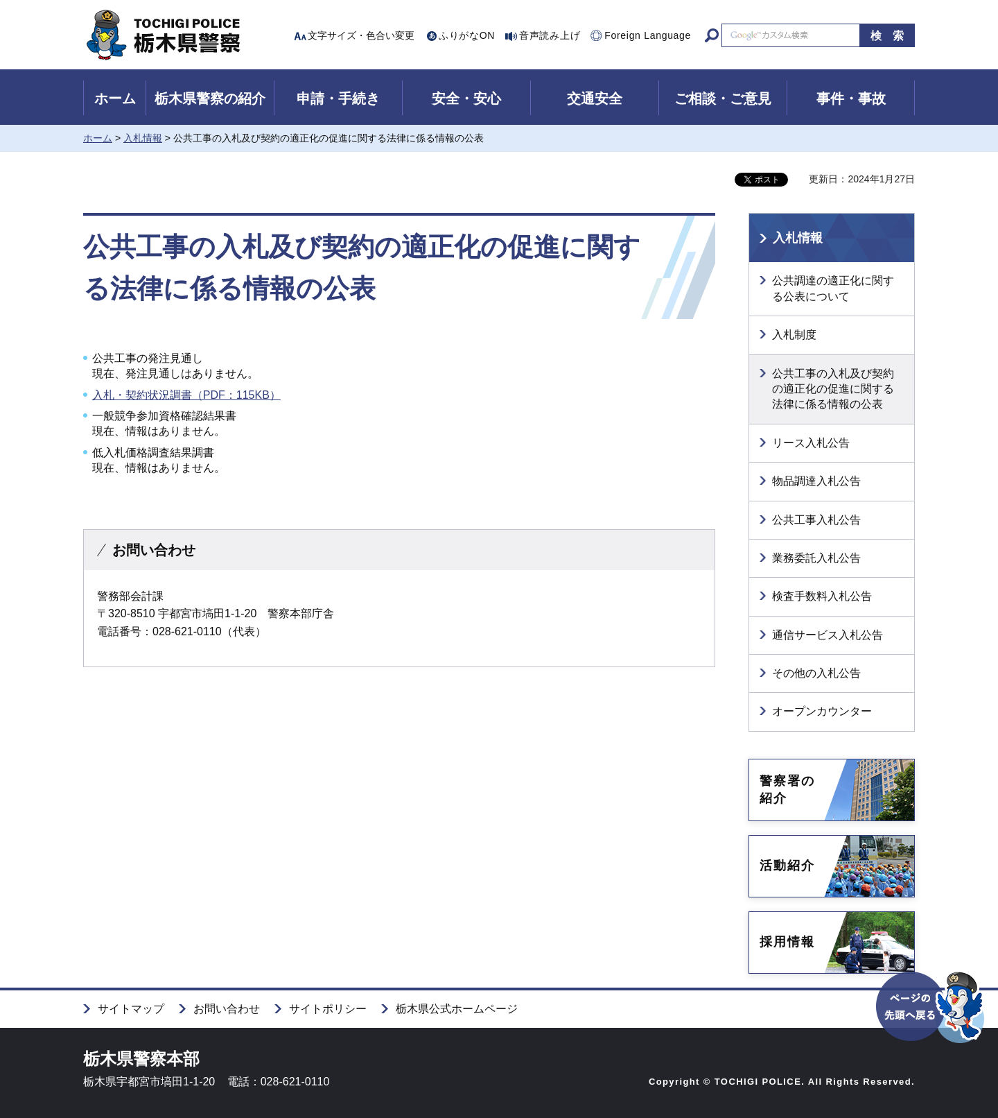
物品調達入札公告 (816, 481)
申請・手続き (338, 98)
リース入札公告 (811, 443)
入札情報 (142, 138)
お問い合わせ (226, 1009)
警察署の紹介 (787, 789)
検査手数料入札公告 (822, 596)
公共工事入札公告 (816, 520)
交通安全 (594, 98)
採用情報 (787, 942)
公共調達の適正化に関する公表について (833, 288)
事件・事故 (851, 98)
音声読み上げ (549, 35)
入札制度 (794, 335)
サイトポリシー (328, 1009)
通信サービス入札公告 (827, 635)
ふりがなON (467, 35)
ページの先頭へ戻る (931, 1031)
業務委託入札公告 (816, 558)
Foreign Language (647, 35)
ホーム (115, 98)
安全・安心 (466, 98)
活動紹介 (787, 865)
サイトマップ (131, 1009)
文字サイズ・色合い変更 (361, 35)
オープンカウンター (822, 711)
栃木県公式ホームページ (457, 1009)
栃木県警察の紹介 (210, 98)
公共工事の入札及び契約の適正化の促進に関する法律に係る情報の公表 (833, 389)
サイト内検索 (712, 35)
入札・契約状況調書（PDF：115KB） (186, 395)
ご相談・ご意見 (722, 98)
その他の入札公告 (816, 673)
